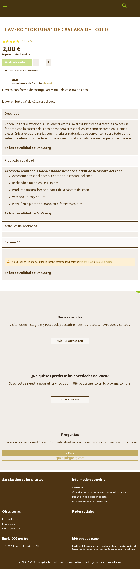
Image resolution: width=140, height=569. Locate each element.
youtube (107, 521)
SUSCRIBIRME (70, 399)
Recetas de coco (10, 519)
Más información (70, 341)
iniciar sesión (86, 262)
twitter (96, 521)
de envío (48, 83)
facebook (85, 521)
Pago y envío (8, 524)
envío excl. (28, 54)
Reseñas (12, 242)
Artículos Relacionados (21, 226)
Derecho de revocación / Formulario (90, 502)
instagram (75, 521)
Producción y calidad (19, 161)
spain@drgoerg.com (70, 458)
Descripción (13, 114)
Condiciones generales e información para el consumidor (100, 492)
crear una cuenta (104, 262)
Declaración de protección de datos (89, 497)
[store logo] (70, 11)
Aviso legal (77, 487)
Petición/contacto (11, 529)
